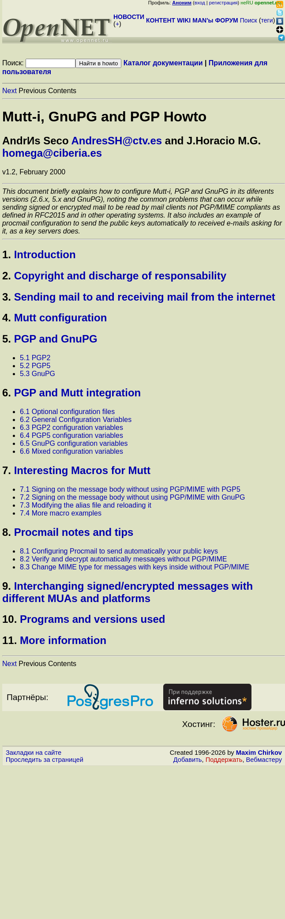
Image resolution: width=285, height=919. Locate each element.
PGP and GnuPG (56, 339)
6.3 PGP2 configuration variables (71, 427)
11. (9, 640)
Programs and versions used (92, 619)
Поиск (248, 20)
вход (200, 2)
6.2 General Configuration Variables (75, 419)
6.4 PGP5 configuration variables (71, 435)
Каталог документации (163, 63)
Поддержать (224, 759)
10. (9, 619)
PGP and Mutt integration (77, 393)
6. (6, 393)
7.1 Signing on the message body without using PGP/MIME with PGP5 (130, 489)
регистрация (223, 2)
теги (267, 20)
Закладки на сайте (33, 752)
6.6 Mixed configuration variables (71, 451)
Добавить (187, 759)
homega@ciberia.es (52, 153)
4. (6, 318)
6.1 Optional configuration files (67, 411)
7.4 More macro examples (60, 513)
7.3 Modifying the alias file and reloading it (85, 505)
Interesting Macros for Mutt (82, 470)
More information (63, 640)
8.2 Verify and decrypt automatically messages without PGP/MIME (123, 559)
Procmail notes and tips (74, 532)
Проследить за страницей (44, 759)
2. (6, 276)
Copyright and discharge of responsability (120, 276)
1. (6, 254)
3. (6, 297)
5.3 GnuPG (37, 373)
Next (9, 90)
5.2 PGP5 (35, 365)
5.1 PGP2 (35, 358)
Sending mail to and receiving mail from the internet (144, 297)
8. (6, 532)
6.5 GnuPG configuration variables (74, 443)
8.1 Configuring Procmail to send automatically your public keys (119, 551)
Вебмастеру (264, 759)
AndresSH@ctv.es (116, 141)
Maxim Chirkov (259, 752)
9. (6, 586)
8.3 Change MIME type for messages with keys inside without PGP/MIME (134, 567)
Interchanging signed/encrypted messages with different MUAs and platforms (127, 592)
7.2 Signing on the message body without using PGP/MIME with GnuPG (132, 497)
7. (6, 470)
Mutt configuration (60, 318)
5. (6, 339)
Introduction (45, 254)
